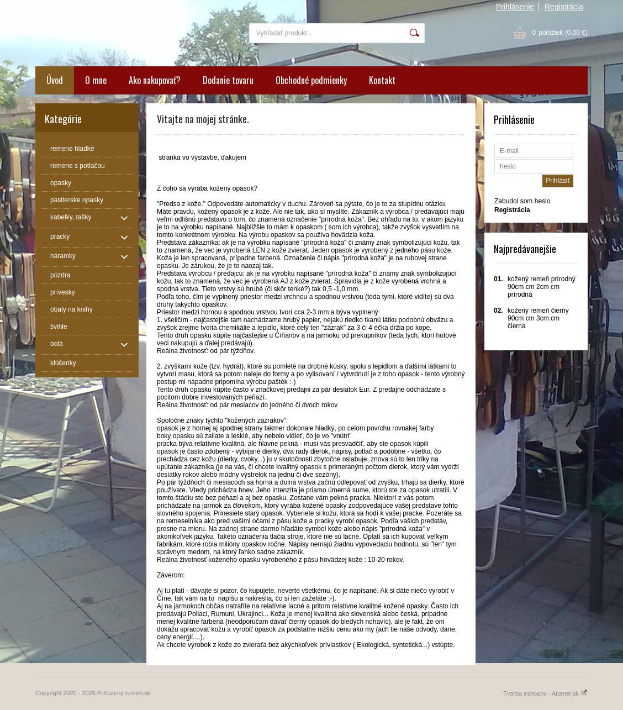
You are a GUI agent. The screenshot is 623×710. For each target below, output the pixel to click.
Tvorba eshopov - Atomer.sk (545, 693)
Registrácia (564, 6)
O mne (96, 80)
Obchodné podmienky (311, 80)
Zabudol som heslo (522, 201)
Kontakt (382, 80)
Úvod (54, 80)
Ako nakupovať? (155, 80)
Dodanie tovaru (228, 80)
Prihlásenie (515, 6)
